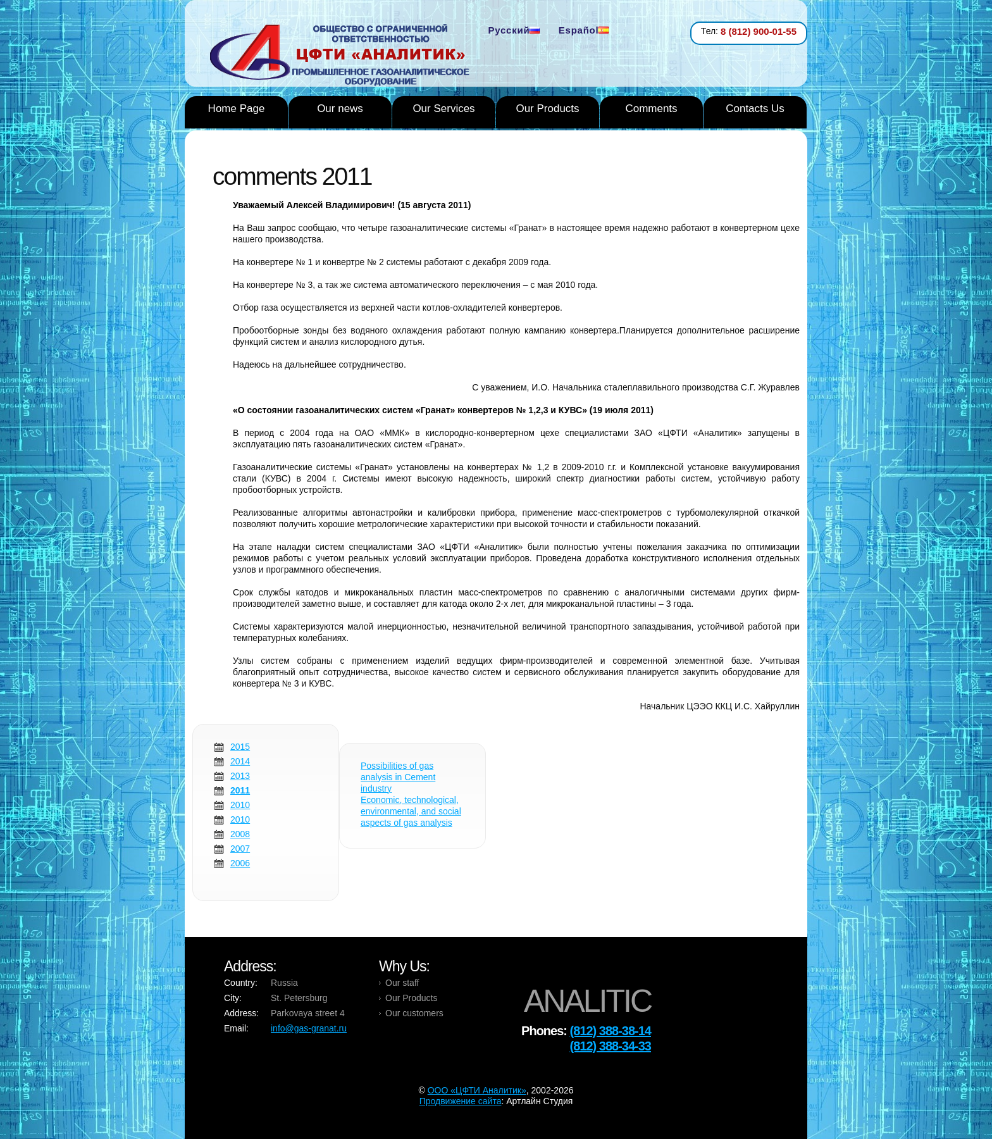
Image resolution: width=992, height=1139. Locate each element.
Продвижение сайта (460, 1101)
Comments (651, 109)
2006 (240, 863)
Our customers (414, 1013)
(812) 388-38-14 (610, 1031)
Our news (340, 109)
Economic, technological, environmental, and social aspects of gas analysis (411, 811)
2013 (240, 776)
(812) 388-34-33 (610, 1046)
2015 (240, 747)
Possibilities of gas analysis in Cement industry (398, 777)
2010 (240, 805)
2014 (240, 761)
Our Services (443, 109)
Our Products (547, 109)
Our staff (402, 983)
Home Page (236, 109)
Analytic (344, 56)
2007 (240, 848)
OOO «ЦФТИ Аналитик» (477, 1090)
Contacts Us (755, 109)
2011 (240, 790)
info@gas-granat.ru (309, 1028)
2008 (240, 834)
